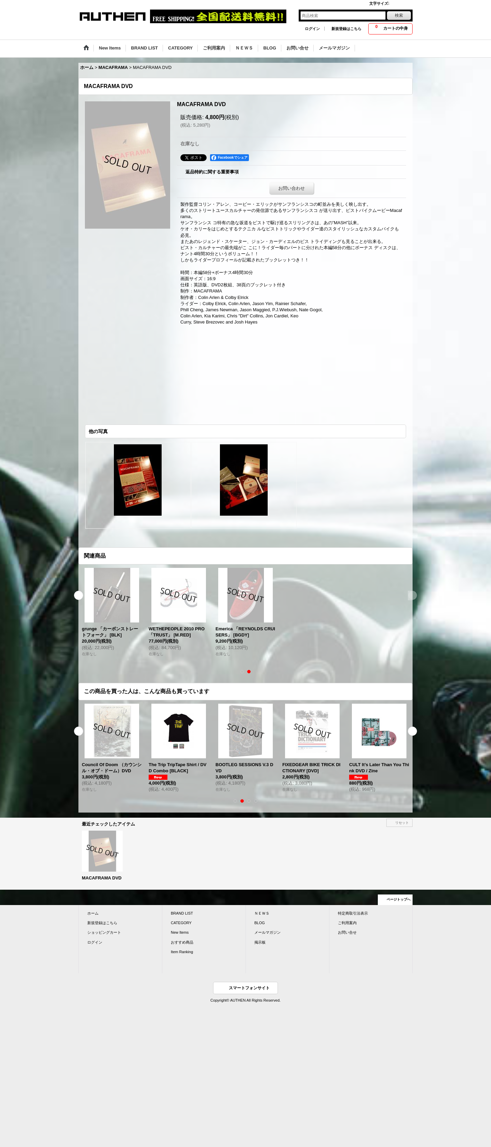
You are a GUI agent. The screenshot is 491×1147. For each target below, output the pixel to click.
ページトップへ (399, 899)
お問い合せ (347, 932)
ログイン (312, 29)
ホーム (93, 913)
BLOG (259, 923)
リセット (402, 823)
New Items (180, 932)
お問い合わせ (291, 188)
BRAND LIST (182, 913)
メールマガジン (267, 932)
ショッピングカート (104, 932)
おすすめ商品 (182, 942)
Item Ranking (182, 952)
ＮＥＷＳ (261, 913)
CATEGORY (181, 923)
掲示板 (260, 942)
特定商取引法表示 (353, 913)
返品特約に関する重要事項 (212, 171)
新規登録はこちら (346, 29)
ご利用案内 (347, 923)
